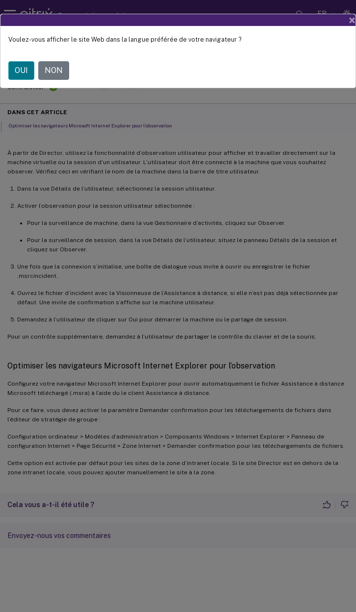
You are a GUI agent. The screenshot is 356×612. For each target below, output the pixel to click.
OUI (21, 70)
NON (54, 70)
